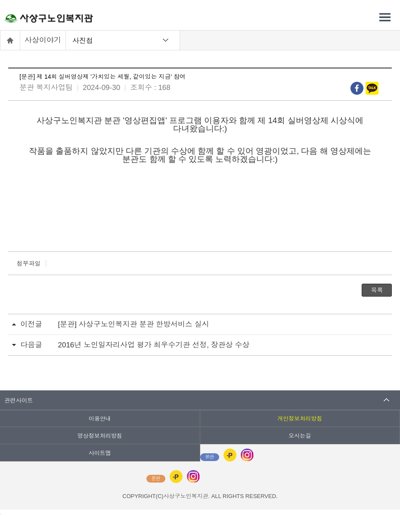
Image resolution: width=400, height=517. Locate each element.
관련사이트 (18, 400)
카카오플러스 (229, 455)
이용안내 (100, 418)
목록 (377, 290)
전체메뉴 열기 (385, 17)
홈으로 (10, 40)
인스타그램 (247, 455)
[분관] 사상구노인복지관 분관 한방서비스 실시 (133, 324)
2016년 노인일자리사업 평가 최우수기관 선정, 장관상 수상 (154, 345)
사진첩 (82, 40)
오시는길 (299, 436)
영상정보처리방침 (100, 436)
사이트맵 (100, 453)
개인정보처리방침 (299, 418)
